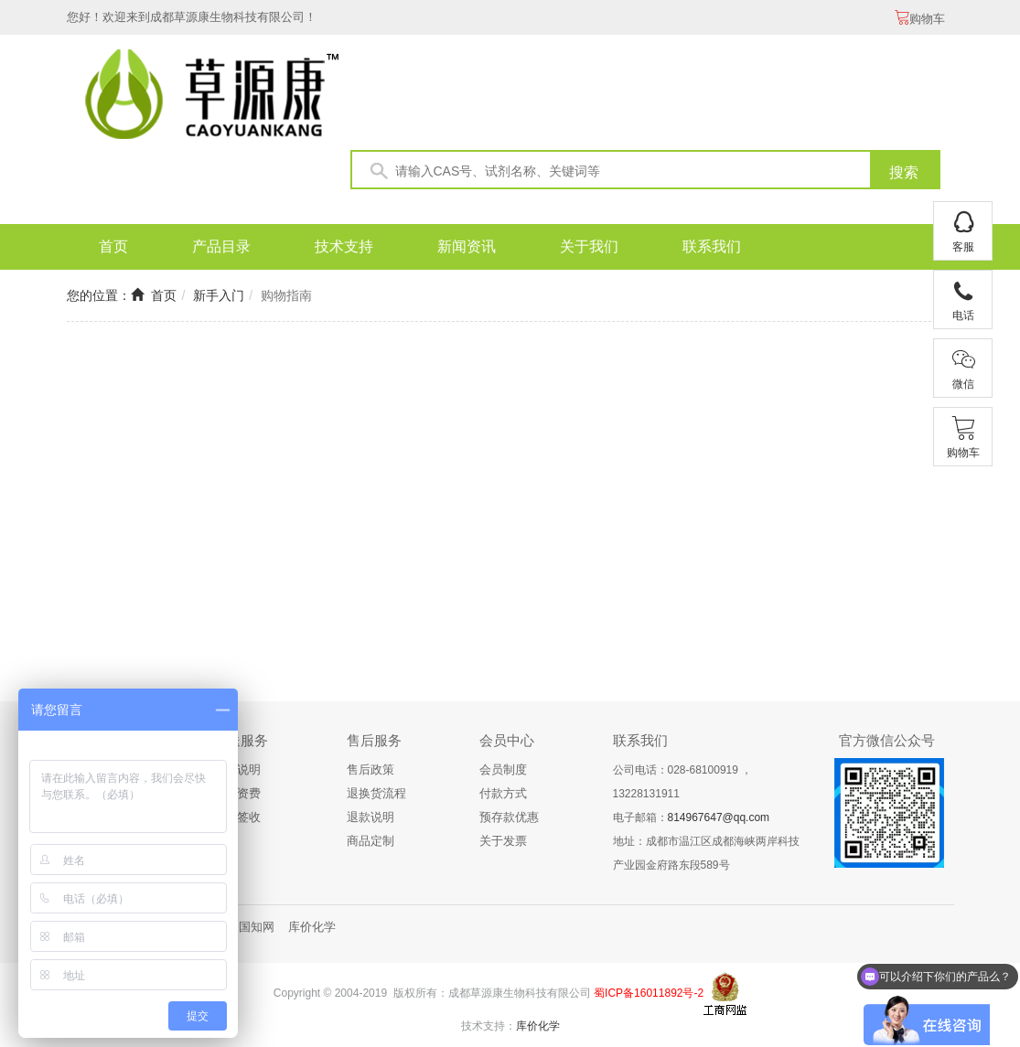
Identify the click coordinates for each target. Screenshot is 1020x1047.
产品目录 (221, 246)
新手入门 (218, 295)
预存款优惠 (509, 817)
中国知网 (250, 927)
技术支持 (344, 246)
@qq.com (746, 817)
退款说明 (370, 817)
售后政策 (370, 769)
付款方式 (503, 793)
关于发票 (503, 841)
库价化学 (312, 927)
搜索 (903, 172)
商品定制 (370, 841)
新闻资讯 (466, 246)
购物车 (920, 19)
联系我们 (711, 246)
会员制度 (503, 769)
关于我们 (589, 246)
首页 (113, 246)
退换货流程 (376, 793)
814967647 (695, 817)
